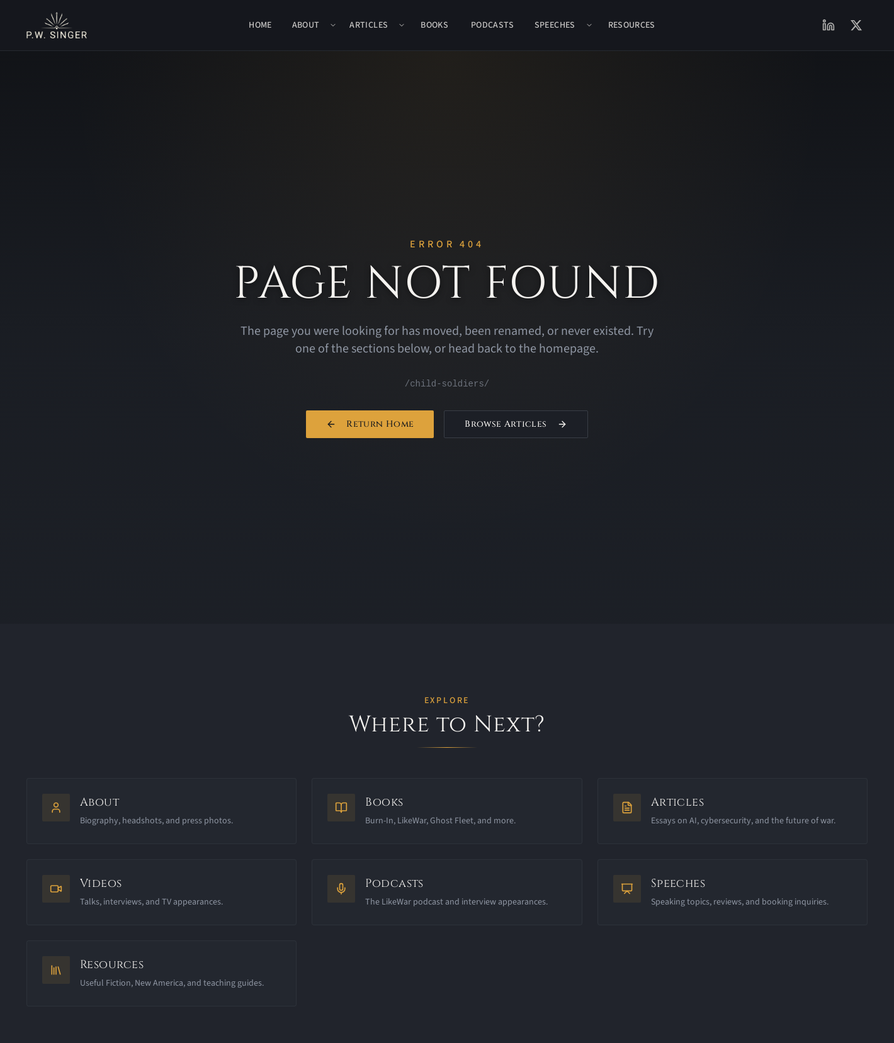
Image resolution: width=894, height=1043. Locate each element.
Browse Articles (516, 425)
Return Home (370, 425)
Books (434, 25)
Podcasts (492, 25)
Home (260, 25)
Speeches (555, 25)
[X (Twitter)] (856, 25)
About (306, 25)
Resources (631, 25)
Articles (368, 25)
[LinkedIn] (828, 25)
